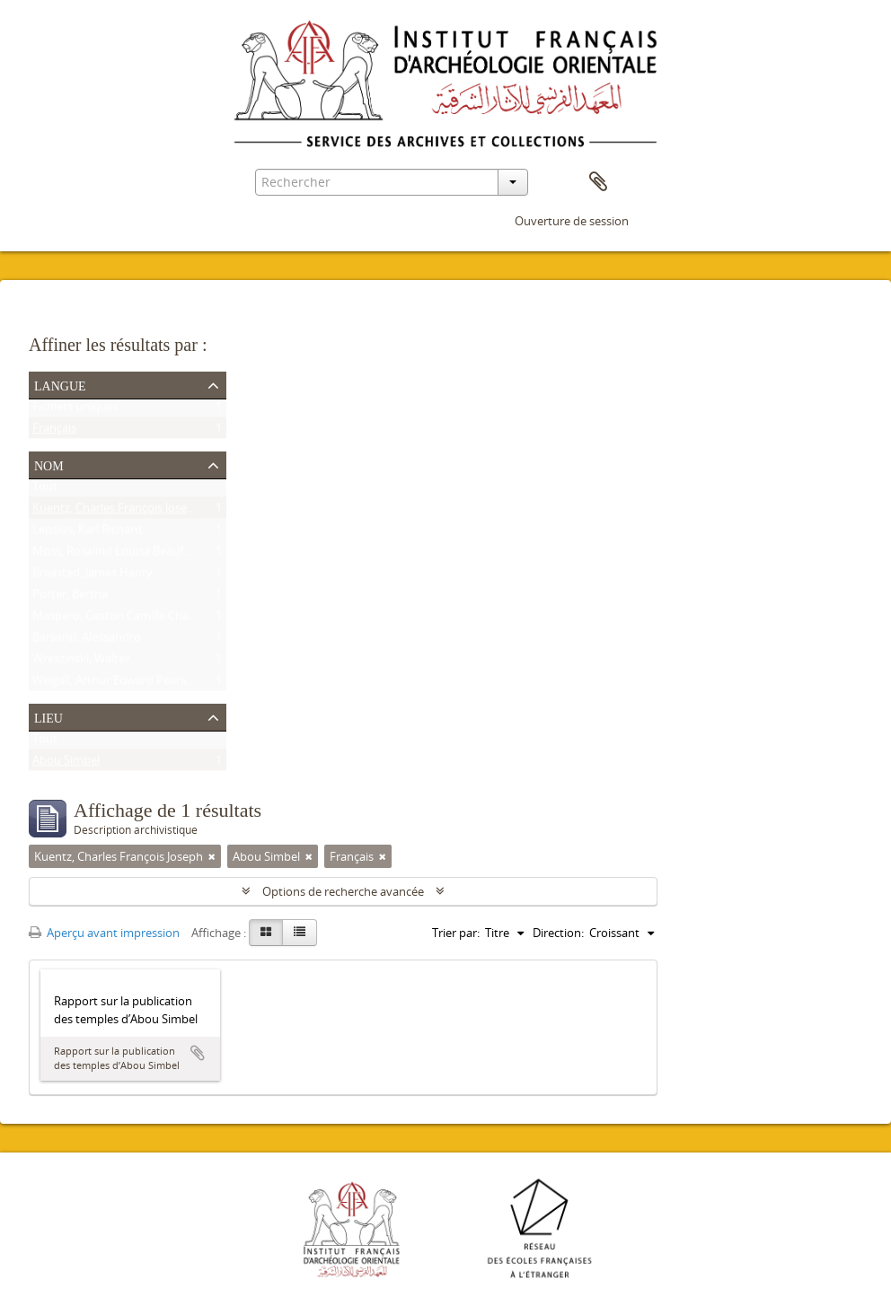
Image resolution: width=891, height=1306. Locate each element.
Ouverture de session (572, 221)
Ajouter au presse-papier (198, 1053)
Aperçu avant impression (104, 933)
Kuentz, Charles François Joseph (116, 512)
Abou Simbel (66, 764)
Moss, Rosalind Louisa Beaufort (115, 555)
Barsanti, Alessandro (86, 641)
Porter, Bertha (70, 598)
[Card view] (266, 932)
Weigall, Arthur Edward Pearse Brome (131, 684)
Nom (49, 464)
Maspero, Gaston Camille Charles (119, 619)
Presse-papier (598, 182)
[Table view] (299, 932)
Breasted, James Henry (92, 576)
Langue (60, 384)
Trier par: (456, 933)
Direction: (558, 933)
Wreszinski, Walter (80, 662)
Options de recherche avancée (343, 891)
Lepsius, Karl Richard (87, 533)
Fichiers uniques (75, 410)
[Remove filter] (212, 856)
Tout (44, 490)
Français (54, 432)
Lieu (48, 716)
